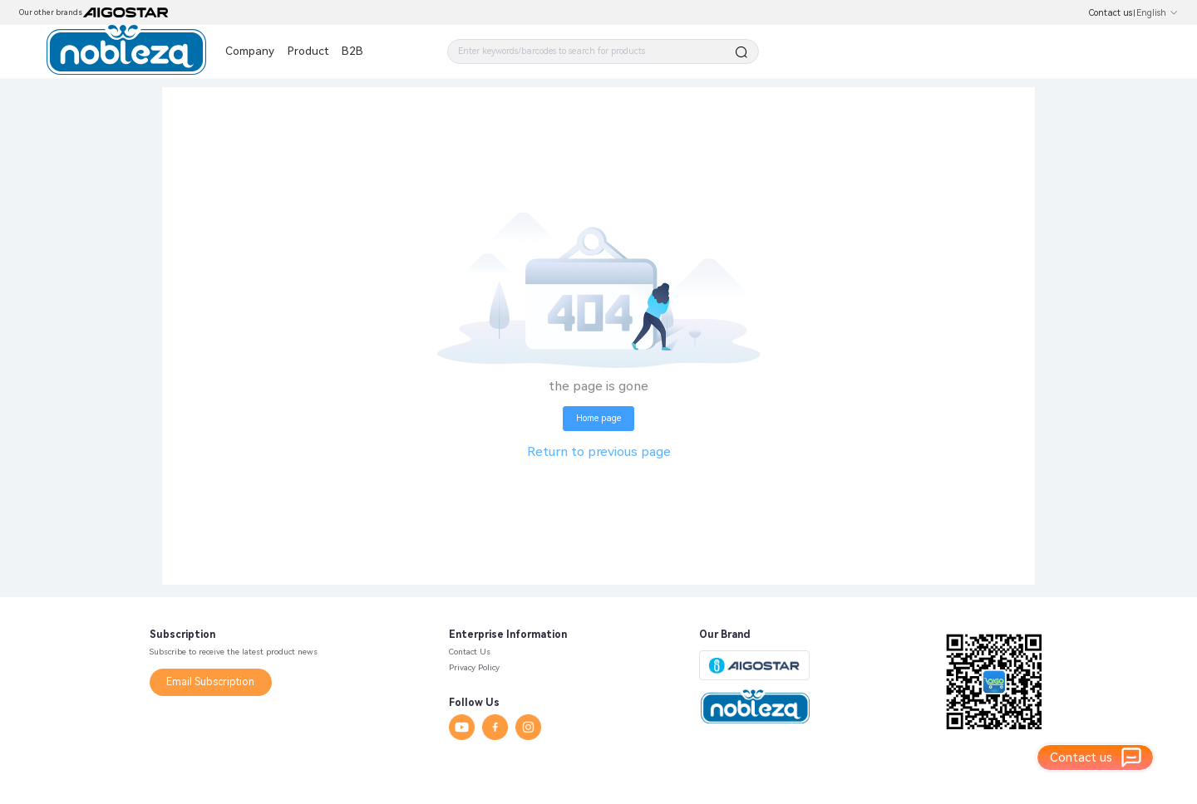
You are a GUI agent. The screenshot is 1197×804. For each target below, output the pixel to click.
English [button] (1157, 12)
